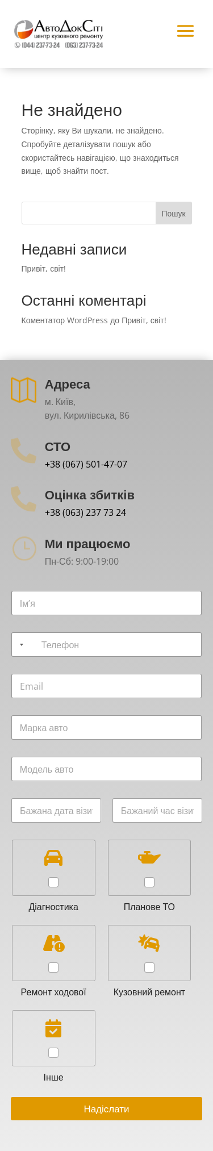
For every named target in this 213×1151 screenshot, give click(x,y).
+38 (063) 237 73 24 (85, 512)
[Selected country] (19, 644)
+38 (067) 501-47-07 (86, 464)
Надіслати (106, 1108)
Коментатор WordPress (65, 320)
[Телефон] (106, 644)
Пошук (173, 213)
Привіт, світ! (44, 268)
